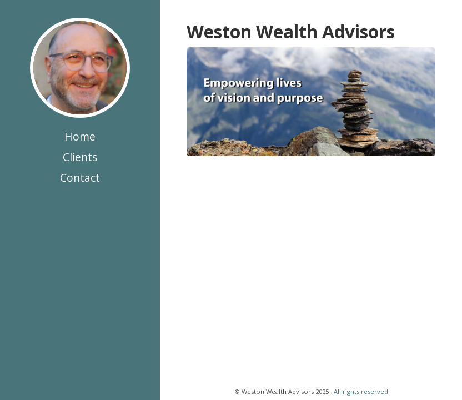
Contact (80, 177)
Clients (80, 156)
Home (80, 136)
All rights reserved (361, 391)
